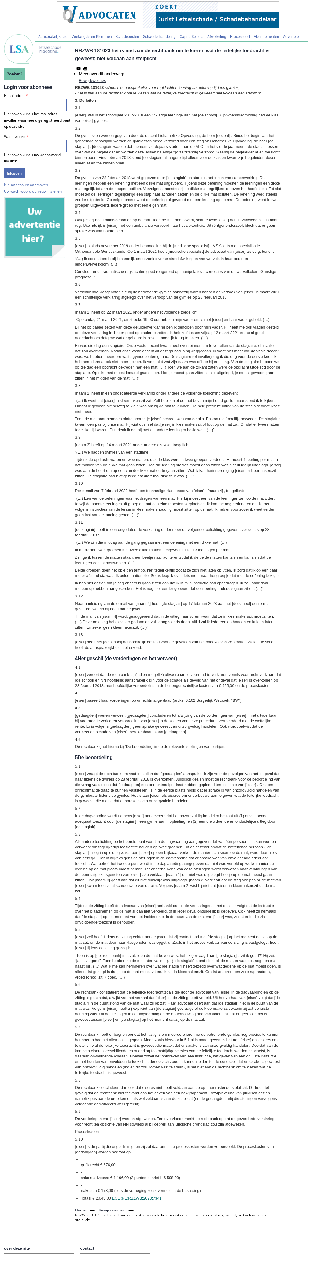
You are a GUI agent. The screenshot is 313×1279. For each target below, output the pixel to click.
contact (87, 1248)
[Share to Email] (78, 68)
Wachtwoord (14, 136)
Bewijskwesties (92, 80)
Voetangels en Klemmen (92, 37)
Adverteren (292, 37)
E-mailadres (14, 95)
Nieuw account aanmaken (26, 184)
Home (80, 1210)
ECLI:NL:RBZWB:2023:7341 (137, 1198)
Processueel (240, 37)
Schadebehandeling (159, 37)
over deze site (17, 1248)
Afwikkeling (216, 37)
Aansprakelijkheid (53, 37)
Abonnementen (266, 37)
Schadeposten (127, 37)
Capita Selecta (192, 37)
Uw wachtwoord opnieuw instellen (33, 191)
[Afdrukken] (85, 68)
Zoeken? (14, 74)
